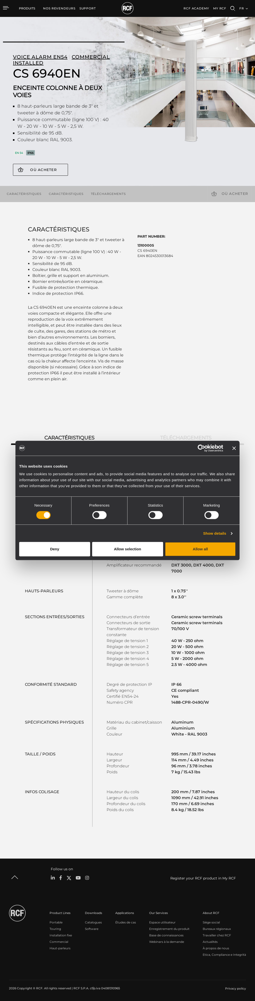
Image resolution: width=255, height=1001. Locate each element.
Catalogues (93, 922)
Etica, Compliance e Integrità (224, 955)
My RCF (219, 8)
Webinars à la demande (166, 942)
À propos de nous (216, 948)
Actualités (210, 942)
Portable (56, 922)
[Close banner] (234, 448)
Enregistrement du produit (169, 929)
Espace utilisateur (162, 922)
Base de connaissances (166, 935)
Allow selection (127, 549)
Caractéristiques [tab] (69, 438)
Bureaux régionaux (217, 929)
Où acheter (43, 170)
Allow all (200, 549)
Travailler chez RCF (217, 935)
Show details (214, 533)
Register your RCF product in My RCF (203, 878)
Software (91, 929)
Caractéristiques (24, 193)
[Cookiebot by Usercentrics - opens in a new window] (201, 448)
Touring (55, 929)
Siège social (211, 922)
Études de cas (125, 922)
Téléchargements (108, 193)
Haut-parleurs (60, 948)
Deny (54, 549)
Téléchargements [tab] (185, 438)
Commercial (59, 942)
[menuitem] (59, 8)
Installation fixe (61, 935)
